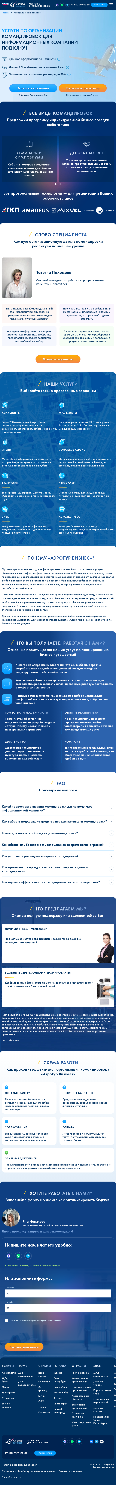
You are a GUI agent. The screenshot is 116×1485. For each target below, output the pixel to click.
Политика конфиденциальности (20, 1464)
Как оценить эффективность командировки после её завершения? (51, 882)
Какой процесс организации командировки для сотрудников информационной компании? (47, 808)
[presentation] (27, 1334)
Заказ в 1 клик (99, 5)
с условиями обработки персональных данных (35, 1320)
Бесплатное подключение (33, 88)
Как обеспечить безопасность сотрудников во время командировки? (53, 844)
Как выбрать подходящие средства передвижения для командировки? (54, 821)
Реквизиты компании (70, 1471)
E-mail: (10, 1302)
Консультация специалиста (83, 88)
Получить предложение (24, 1347)
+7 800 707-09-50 (80, 4)
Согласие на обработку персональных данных (28, 1471)
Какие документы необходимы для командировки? (40, 833)
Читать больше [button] (10, 1040)
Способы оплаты (11, 1477)
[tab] (56, 184)
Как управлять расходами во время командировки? (40, 856)
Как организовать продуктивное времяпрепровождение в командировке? (45, 869)
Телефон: (11, 1287)
